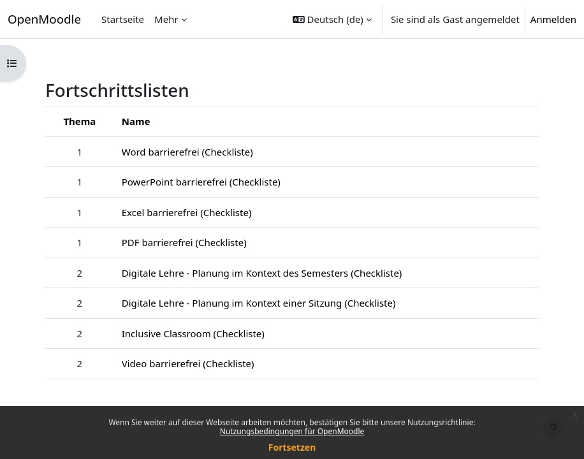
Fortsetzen (292, 447)
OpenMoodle (44, 19)
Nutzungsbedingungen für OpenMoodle (292, 431)
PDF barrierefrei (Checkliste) (184, 242)
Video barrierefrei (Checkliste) (188, 363)
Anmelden (553, 19)
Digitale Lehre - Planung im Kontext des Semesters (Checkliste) (262, 272)
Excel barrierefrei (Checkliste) (187, 212)
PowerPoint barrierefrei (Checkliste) (201, 181)
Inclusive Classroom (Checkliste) (193, 333)
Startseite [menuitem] (122, 19)
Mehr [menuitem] (166, 19)
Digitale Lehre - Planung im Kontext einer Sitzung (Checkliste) (259, 302)
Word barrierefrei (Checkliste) (187, 151)
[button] (332, 19)
